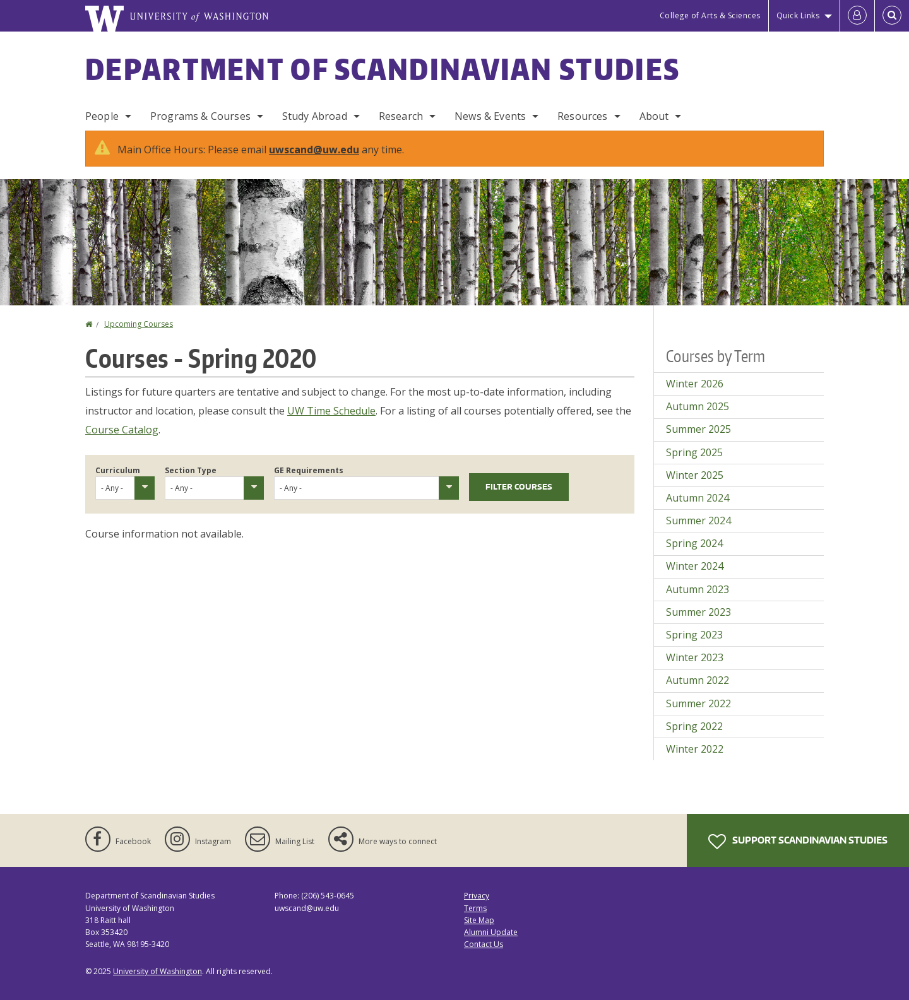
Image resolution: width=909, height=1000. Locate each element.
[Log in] (857, 16)
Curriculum (117, 470)
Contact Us (483, 944)
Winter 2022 (694, 749)
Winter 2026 (694, 384)
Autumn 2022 (697, 680)
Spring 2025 (694, 452)
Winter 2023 (694, 657)
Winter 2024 (694, 566)
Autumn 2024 (697, 498)
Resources (582, 116)
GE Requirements (308, 470)
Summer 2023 (698, 612)
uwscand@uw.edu (314, 149)
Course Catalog (121, 430)
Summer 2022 (698, 703)
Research (401, 116)
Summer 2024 (698, 520)
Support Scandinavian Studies (798, 841)
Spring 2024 (694, 543)
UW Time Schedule (331, 411)
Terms (475, 908)
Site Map (479, 920)
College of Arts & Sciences (710, 15)
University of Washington (157, 971)
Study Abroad (314, 116)
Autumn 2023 (697, 589)
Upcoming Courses (138, 324)
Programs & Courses (200, 116)
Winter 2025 (694, 475)
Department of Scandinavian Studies (382, 68)
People (102, 116)
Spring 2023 (694, 635)
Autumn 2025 (697, 406)
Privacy (476, 895)
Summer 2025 (698, 429)
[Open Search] (892, 16)
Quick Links (798, 15)
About (654, 116)
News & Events (490, 116)
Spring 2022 (694, 726)
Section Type (191, 470)
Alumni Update (491, 932)
